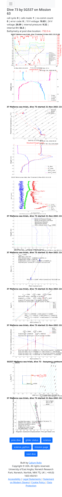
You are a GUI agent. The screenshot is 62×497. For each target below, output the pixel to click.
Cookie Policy (38, 482)
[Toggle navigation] (11, 4)
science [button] (47, 440)
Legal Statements (32, 479)
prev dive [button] (16, 440)
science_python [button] (22, 447)
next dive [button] (31, 454)
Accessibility (14, 479)
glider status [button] (31, 440)
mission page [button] (41, 447)
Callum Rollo (35, 462)
